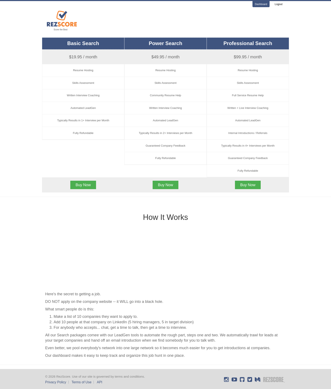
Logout (278, 4)
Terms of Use (81, 382)
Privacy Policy (55, 382)
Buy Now (83, 185)
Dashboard (261, 4)
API (99, 382)
